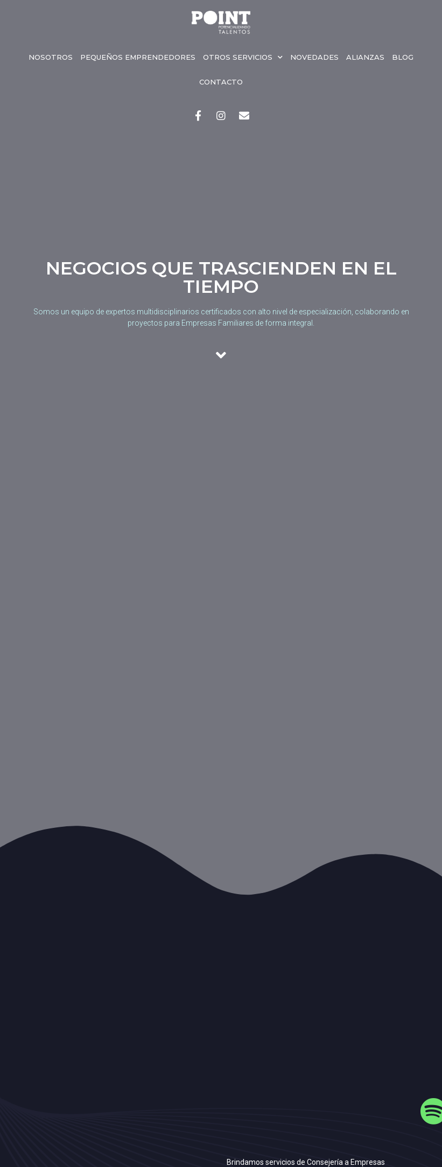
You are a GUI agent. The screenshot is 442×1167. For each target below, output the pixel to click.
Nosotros (51, 57)
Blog (402, 57)
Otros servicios (243, 57)
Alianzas (365, 57)
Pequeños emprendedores (137, 57)
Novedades (314, 57)
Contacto (221, 82)
